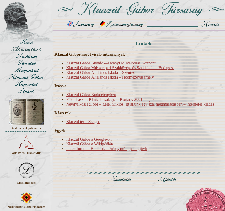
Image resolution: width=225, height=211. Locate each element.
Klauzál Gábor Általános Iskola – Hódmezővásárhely (110, 77)
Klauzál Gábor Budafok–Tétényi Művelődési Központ (111, 63)
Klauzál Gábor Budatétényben (91, 95)
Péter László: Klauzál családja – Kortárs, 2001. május (110, 99)
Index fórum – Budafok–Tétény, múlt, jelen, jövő (106, 149)
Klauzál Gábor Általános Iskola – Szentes (100, 72)
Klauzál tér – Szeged (83, 122)
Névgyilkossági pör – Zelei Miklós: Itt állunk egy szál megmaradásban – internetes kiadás (140, 104)
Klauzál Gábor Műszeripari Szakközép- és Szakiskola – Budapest (120, 68)
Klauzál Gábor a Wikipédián (89, 144)
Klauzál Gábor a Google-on (89, 139)
